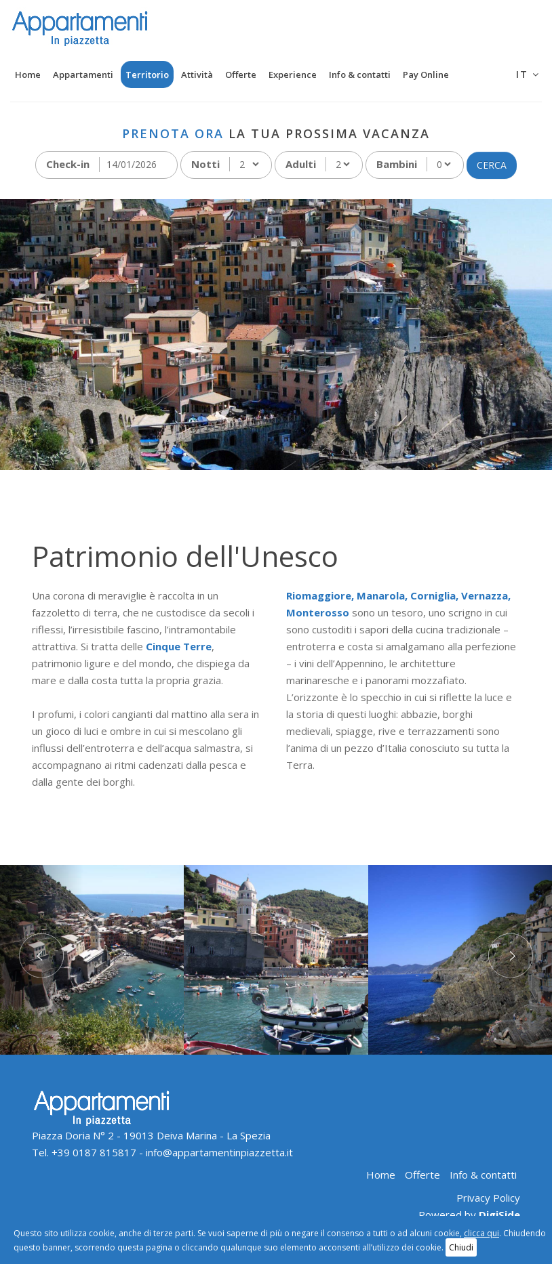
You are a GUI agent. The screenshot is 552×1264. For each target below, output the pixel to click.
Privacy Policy (488, 1197)
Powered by (469, 1214)
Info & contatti (360, 74)
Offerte (240, 74)
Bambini (396, 164)
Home (28, 74)
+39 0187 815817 (94, 1152)
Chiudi (461, 1247)
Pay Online (426, 74)
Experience (293, 74)
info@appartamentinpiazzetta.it (219, 1152)
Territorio (147, 74)
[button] (41, 960)
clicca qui (481, 1233)
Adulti (300, 164)
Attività (197, 74)
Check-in (68, 164)
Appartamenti (83, 74)
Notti (205, 164)
